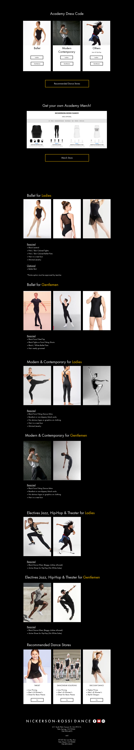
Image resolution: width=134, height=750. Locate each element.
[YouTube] (99, 721)
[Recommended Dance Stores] (67, 83)
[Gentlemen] (37, 63)
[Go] (37, 700)
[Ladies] (37, 57)
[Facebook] (94, 721)
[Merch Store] (67, 158)
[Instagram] (103, 721)
